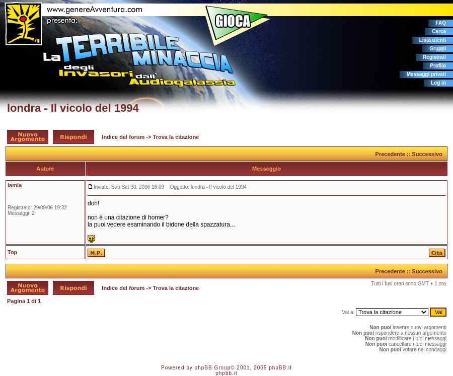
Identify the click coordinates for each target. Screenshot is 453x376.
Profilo (438, 65)
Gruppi (437, 48)
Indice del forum (123, 137)
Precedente (390, 154)
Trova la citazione (176, 137)
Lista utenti (432, 40)
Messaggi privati (426, 74)
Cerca (439, 31)
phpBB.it (280, 367)
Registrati (434, 57)
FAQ (440, 23)
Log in (438, 83)
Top (12, 252)
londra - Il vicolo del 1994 (73, 108)
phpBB (203, 367)
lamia (15, 185)
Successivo (427, 154)
